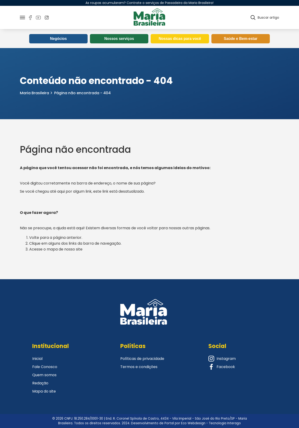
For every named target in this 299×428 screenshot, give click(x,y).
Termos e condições (138, 366)
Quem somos (44, 375)
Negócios (58, 39)
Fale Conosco (44, 366)
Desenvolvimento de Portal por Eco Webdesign (168, 423)
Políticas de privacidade (142, 358)
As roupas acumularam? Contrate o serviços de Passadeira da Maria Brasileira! (149, 2)
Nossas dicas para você (180, 39)
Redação (40, 383)
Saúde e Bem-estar (240, 39)
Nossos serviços (119, 39)
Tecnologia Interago (225, 423)
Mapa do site (44, 391)
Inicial (37, 358)
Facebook (221, 367)
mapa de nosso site (64, 249)
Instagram (222, 359)
